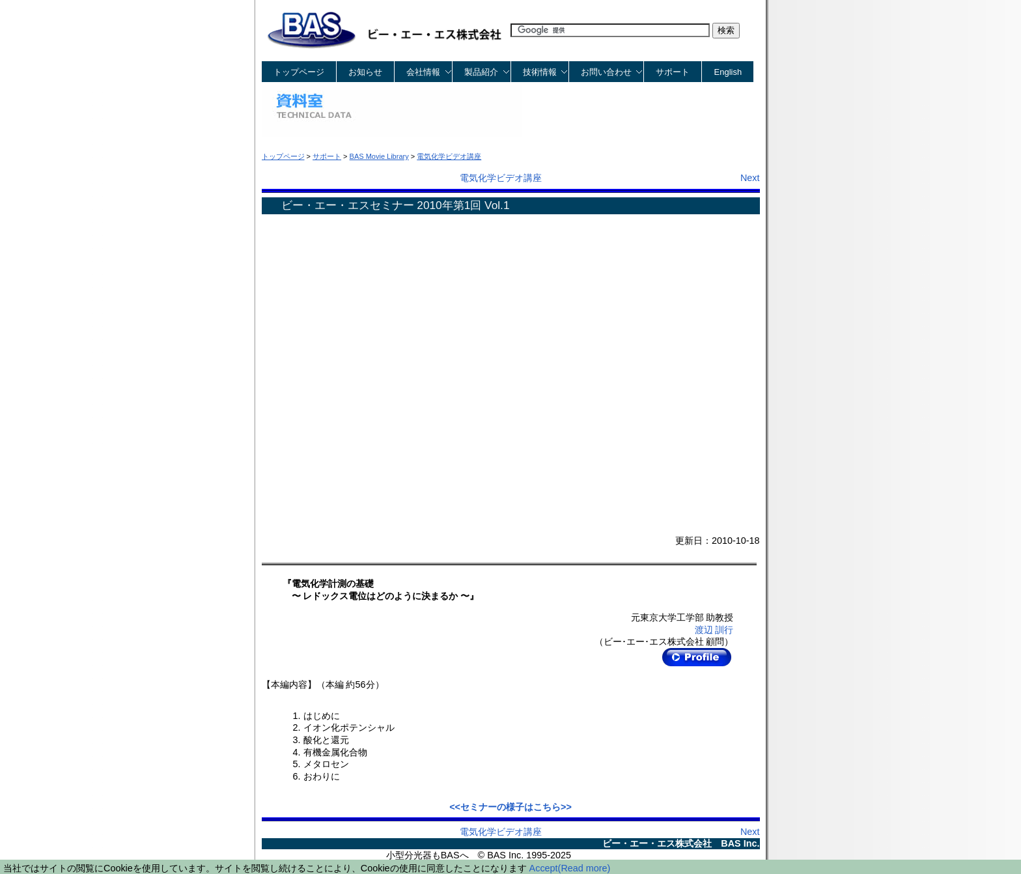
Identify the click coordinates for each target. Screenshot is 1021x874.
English (728, 72)
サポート (673, 72)
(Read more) (584, 868)
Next (750, 178)
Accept (543, 868)
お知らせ (365, 72)
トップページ (298, 72)
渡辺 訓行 (714, 630)
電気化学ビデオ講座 (501, 178)
